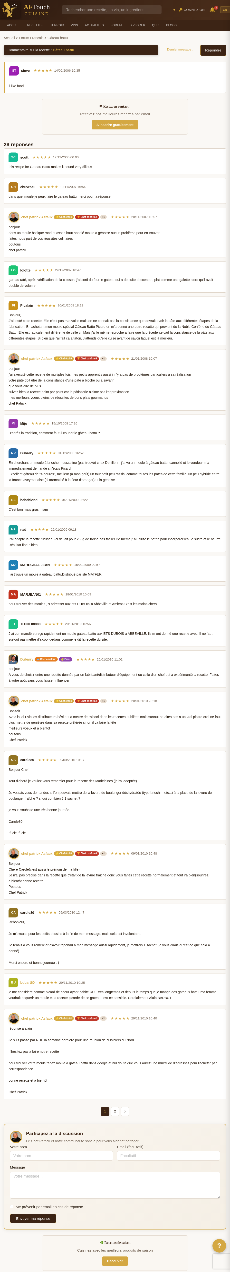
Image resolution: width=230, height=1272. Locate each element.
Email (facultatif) (130, 1147)
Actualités (94, 25)
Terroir (57, 25)
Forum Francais (31, 38)
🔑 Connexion (192, 10)
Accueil (13, 25)
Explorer (137, 25)
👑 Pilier (65, 659)
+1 (103, 217)
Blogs (171, 25)
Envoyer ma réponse (33, 1218)
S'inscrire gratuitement (115, 125)
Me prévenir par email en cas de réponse (46, 1207)
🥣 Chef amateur (46, 659)
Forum (116, 25)
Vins (74, 25)
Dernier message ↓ (180, 49)
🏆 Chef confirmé (87, 217)
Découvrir (115, 1261)
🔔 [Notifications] (213, 9)
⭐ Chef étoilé (64, 217)
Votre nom (18, 1147)
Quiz (155, 25)
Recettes (35, 25)
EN (225, 9)
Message (17, 1167)
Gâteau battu (63, 50)
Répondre (213, 50)
